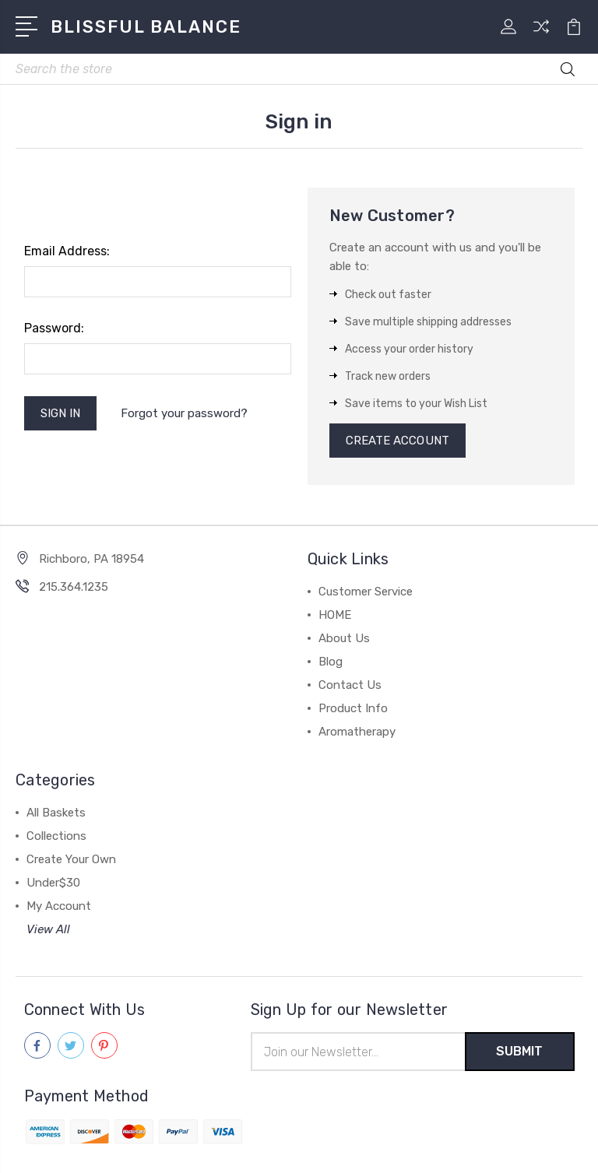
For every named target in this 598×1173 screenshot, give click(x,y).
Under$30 (53, 883)
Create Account (397, 441)
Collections (56, 836)
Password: (54, 328)
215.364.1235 (73, 587)
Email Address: (67, 251)
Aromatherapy (357, 732)
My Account (58, 906)
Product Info (353, 708)
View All (48, 929)
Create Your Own (71, 859)
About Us (344, 638)
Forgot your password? (184, 413)
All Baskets (56, 813)
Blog (330, 662)
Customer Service (365, 592)
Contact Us (350, 685)
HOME (334, 615)
